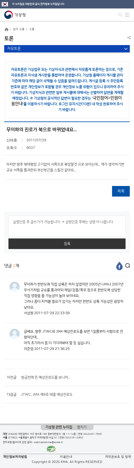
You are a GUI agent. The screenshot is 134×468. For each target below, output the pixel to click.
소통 (31, 29)
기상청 (15, 15)
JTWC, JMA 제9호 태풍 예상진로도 (47, 394)
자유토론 (14, 49)
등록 (67, 244)
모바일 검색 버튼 (120, 15)
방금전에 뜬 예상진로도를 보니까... (45, 377)
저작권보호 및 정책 (118, 457)
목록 (121, 191)
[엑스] (126, 266)
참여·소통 (18, 29)
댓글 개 (11, 266)
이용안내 (66, 457)
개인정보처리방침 (15, 457)
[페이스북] (119, 266)
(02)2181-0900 (74, 437)
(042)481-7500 (92, 434)
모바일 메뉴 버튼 (127, 15)
